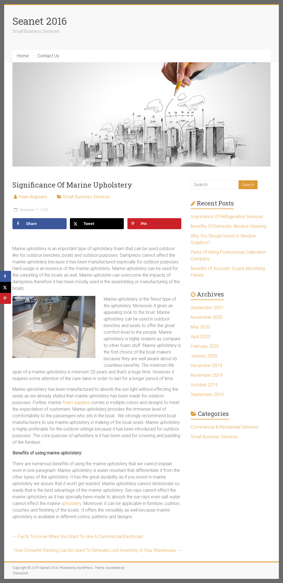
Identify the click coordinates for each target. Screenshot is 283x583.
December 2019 (206, 365)
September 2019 (207, 394)
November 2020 (206, 317)
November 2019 (206, 375)
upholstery (71, 503)
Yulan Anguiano (33, 196)
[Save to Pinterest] (154, 223)
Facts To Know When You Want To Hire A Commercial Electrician (77, 536)
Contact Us (48, 55)
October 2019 (204, 384)
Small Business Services (86, 196)
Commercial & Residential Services (224, 427)
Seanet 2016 (39, 21)
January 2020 (204, 356)
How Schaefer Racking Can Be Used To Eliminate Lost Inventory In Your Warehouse (97, 550)
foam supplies (76, 402)
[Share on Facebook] (39, 223)
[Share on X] (97, 223)
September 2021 (207, 307)
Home (23, 55)
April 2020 (200, 336)
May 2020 (200, 327)
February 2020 (205, 346)
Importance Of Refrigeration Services (227, 216)
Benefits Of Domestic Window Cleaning (228, 226)
